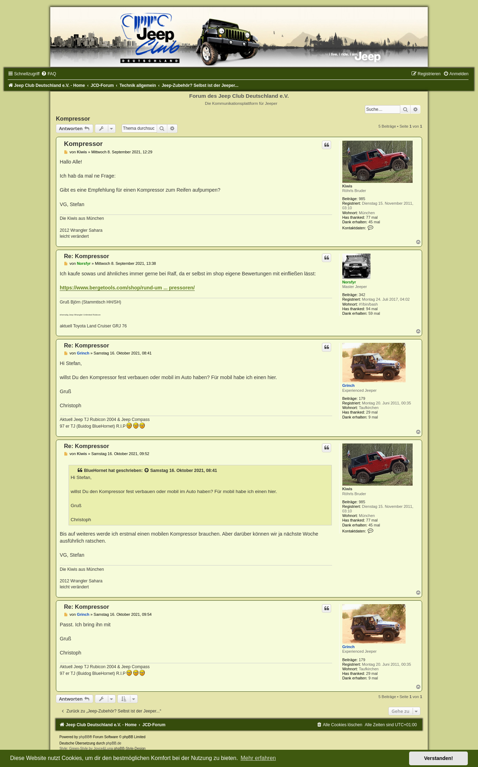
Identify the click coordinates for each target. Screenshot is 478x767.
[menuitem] (48, 73)
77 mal (372, 217)
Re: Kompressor (86, 256)
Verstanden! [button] (438, 758)
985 (362, 199)
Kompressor (73, 118)
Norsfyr (349, 282)
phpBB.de (113, 743)
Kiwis (347, 186)
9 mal (373, 417)
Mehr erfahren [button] (258, 758)
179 (362, 398)
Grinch (348, 385)
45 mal (374, 222)
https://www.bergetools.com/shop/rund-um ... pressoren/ (127, 287)
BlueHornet (95, 470)
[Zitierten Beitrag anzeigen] (147, 470)
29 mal (372, 412)
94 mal (372, 309)
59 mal (374, 313)
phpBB (84, 737)
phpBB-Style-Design (130, 748)
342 (362, 295)
